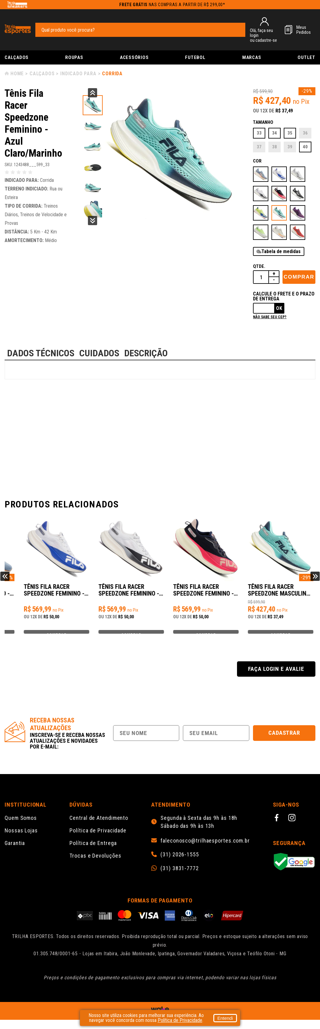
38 (274, 147)
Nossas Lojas (21, 839)
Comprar (299, 277)
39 (289, 147)
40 (305, 147)
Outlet (306, 57)
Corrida (112, 73)
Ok (279, 308)
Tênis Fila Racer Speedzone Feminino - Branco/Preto (198, 593)
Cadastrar (284, 741)
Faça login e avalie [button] (276, 678)
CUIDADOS (99, 353)
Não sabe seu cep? (269, 317)
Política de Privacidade (97, 839)
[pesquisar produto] (238, 29)
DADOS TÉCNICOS (40, 353)
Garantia (15, 852)
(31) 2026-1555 (179, 864)
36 (305, 133)
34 (274, 133)
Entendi (225, 1018)
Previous (92, 92)
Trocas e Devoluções (95, 865)
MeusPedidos (303, 30)
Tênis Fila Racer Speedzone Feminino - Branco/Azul (120, 593)
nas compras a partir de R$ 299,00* (172, 4)
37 (259, 147)
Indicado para (78, 73)
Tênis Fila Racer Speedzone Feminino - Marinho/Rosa (276, 593)
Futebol (195, 57)
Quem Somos (21, 827)
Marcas (251, 57)
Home (17, 73)
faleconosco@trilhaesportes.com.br (205, 850)
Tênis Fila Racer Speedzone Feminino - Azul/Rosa (42, 593)
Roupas (74, 57)
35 (289, 133)
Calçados (17, 57)
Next (92, 220)
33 (259, 133)
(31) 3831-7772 (179, 877)
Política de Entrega (93, 852)
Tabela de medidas (281, 251)
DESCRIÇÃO (146, 353)
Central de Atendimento (98, 827)
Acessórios (134, 57)
